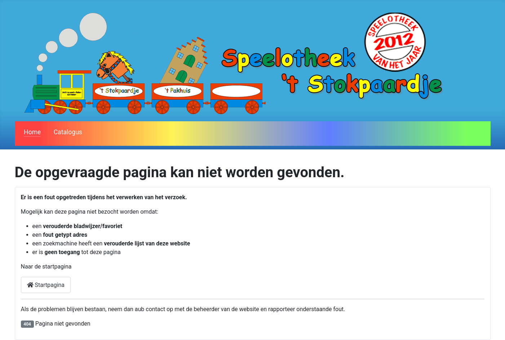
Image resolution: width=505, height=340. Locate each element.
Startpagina (46, 285)
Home (32, 132)
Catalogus (68, 132)
